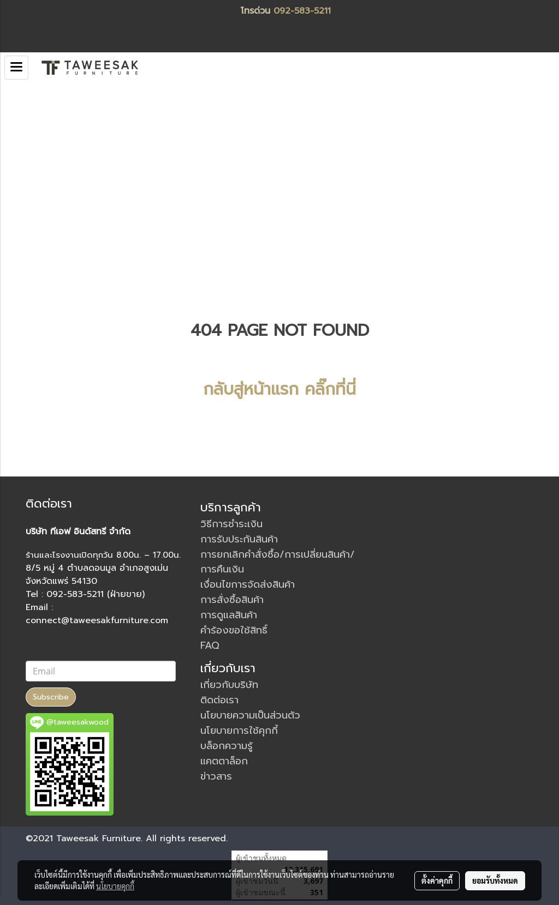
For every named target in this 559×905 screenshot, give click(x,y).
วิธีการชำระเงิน (231, 524)
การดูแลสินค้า (228, 615)
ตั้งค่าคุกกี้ (437, 880)
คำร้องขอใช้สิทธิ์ (233, 630)
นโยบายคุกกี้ (115, 886)
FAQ (209, 645)
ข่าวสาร (216, 776)
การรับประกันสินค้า (239, 539)
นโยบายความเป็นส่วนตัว (250, 715)
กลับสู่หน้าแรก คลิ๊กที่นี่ (279, 389)
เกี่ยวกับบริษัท (229, 684)
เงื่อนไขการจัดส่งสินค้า (247, 584)
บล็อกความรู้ (226, 745)
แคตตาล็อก (224, 761)
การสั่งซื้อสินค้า (232, 599)
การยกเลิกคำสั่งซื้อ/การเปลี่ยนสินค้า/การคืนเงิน (277, 562)
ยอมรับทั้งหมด (495, 880)
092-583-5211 (302, 10)
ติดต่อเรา (219, 700)
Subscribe (51, 697)
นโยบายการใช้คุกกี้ (239, 730)
